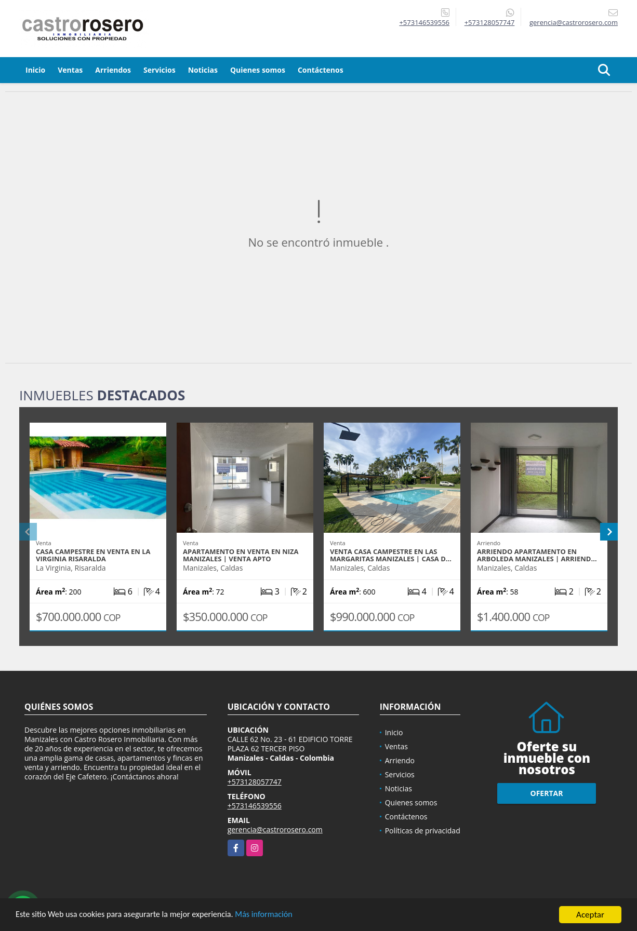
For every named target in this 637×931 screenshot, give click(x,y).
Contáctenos (320, 70)
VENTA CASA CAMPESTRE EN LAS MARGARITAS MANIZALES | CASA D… (391, 555)
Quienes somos (257, 70)
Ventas (70, 70)
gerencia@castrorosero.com (275, 829)
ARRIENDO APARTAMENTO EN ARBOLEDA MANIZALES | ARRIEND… (537, 555)
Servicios (159, 70)
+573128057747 (490, 22)
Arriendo (400, 760)
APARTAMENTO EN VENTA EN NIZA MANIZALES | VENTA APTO (241, 555)
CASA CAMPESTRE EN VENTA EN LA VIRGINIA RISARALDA (93, 555)
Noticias (203, 70)
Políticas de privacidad (422, 830)
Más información (277, 915)
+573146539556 (424, 22)
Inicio (35, 70)
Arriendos (113, 70)
